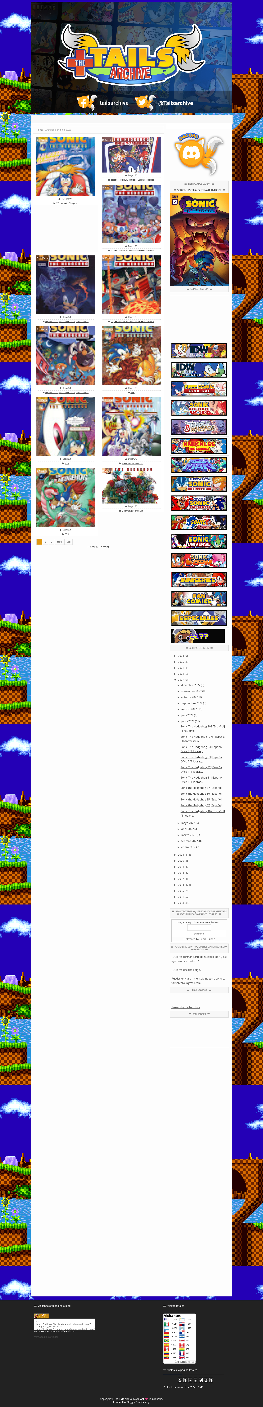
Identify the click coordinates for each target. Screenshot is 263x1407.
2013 (181, 903)
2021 (181, 854)
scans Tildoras (147, 180)
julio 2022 (187, 715)
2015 (181, 891)
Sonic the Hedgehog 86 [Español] (201, 793)
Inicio (38, 118)
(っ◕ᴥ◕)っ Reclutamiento (122, 118)
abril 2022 (187, 829)
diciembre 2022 (190, 685)
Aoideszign (144, 1402)
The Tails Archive (123, 1398)
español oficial (117, 180)
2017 (181, 879)
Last (68, 541)
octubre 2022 (189, 697)
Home (39, 129)
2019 (181, 866)
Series (66, 118)
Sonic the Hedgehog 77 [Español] (201, 805)
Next (59, 541)
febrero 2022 (189, 841)
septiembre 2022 (191, 703)
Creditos (166, 118)
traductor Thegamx (69, 203)
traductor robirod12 (134, 463)
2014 (181, 897)
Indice (52, 118)
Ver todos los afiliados (46, 1338)
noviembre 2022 (191, 691)
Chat (99, 118)
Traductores (82, 118)
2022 (181, 680)
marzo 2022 (188, 835)
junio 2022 (187, 721)
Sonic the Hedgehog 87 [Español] (201, 788)
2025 (181, 662)
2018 (181, 873)
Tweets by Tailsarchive (185, 1007)
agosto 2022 (189, 709)
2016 (181, 885)
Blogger (131, 1402)
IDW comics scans (132, 180)
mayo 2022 (188, 823)
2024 (181, 668)
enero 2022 (188, 847)
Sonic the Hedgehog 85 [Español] (201, 799)
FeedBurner (207, 939)
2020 (181, 860)
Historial (93, 547)
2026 (181, 656)
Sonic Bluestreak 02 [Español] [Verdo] (199, 190)
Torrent (104, 547)
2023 (181, 674)
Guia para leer (149, 118)
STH (58, 203)
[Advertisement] (98, 572)
